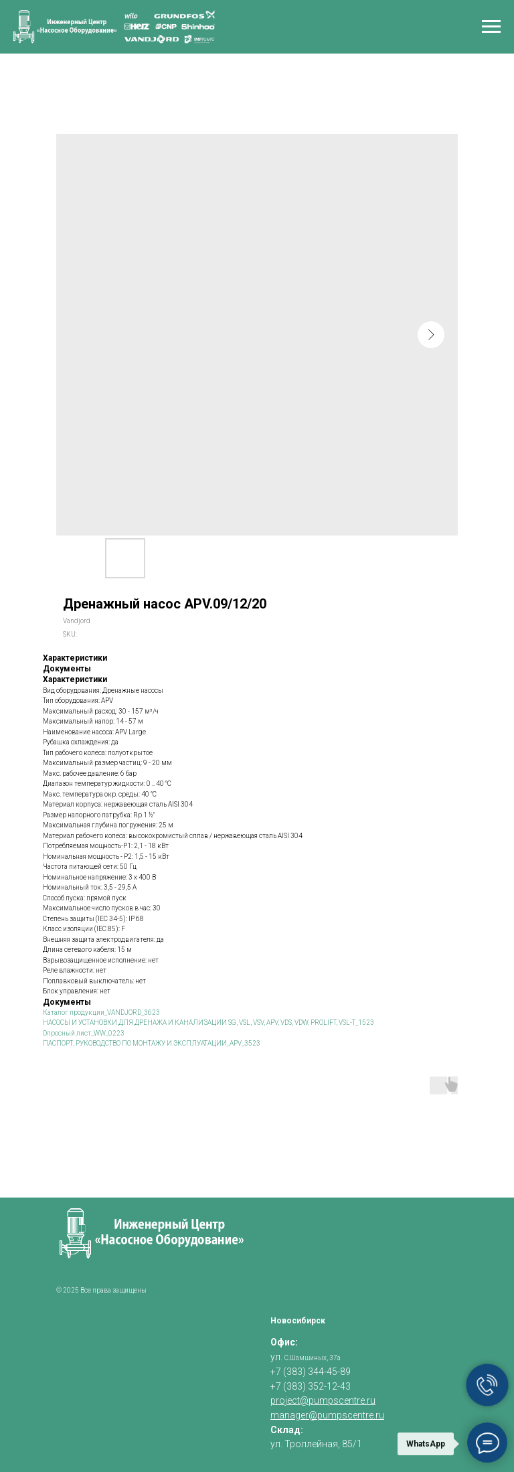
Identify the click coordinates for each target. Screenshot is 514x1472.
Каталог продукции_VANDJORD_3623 (101, 1012)
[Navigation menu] (491, 26)
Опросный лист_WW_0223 (83, 1033)
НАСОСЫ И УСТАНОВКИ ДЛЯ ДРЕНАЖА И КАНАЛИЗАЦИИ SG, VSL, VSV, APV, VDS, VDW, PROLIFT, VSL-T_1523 (208, 1022)
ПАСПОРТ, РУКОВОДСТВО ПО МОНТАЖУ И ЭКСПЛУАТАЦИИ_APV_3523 (151, 1043)
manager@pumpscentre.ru (327, 1415)
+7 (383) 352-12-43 (310, 1386)
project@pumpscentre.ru (322, 1400)
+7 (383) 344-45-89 (310, 1371)
